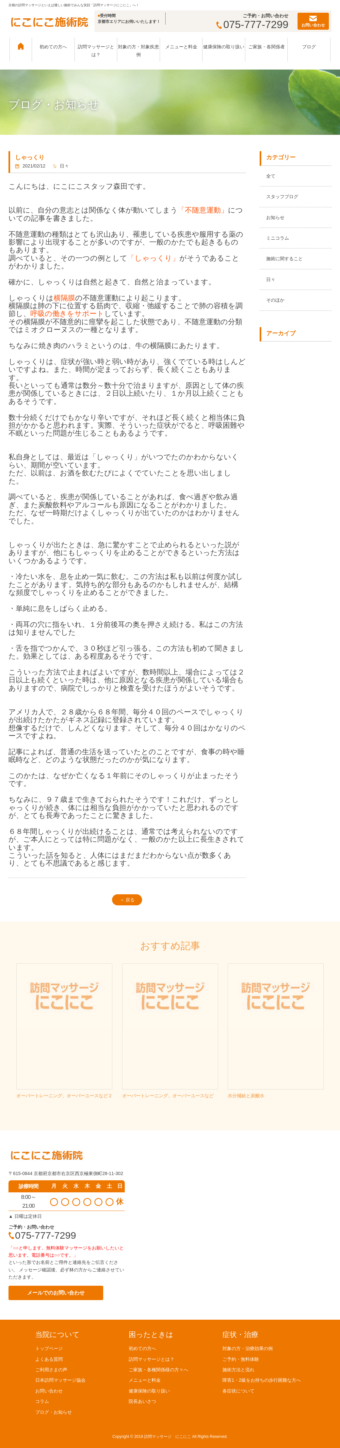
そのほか (275, 300)
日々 (270, 279)
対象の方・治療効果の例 (247, 1348)
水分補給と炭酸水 (246, 1095)
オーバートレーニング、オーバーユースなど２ (64, 1095)
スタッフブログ (282, 196)
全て (270, 176)
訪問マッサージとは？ (96, 50)
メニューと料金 (181, 46)
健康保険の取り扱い (223, 46)
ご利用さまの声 (51, 1369)
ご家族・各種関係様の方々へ (158, 1369)
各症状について (238, 1390)
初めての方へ (53, 46)
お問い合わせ (49, 1390)
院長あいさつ (142, 1401)
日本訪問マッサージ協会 (60, 1380)
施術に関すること (284, 258)
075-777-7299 (252, 24)
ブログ (309, 46)
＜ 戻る (127, 899)
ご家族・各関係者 (266, 46)
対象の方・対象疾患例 (138, 50)
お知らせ (275, 217)
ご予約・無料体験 (240, 1358)
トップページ (49, 1348)
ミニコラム (277, 238)
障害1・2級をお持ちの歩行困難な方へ (261, 1380)
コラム (42, 1401)
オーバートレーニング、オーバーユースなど (168, 1095)
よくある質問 (49, 1358)
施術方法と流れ (238, 1369)
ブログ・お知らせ (53, 1411)
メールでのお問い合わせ (56, 1293)
